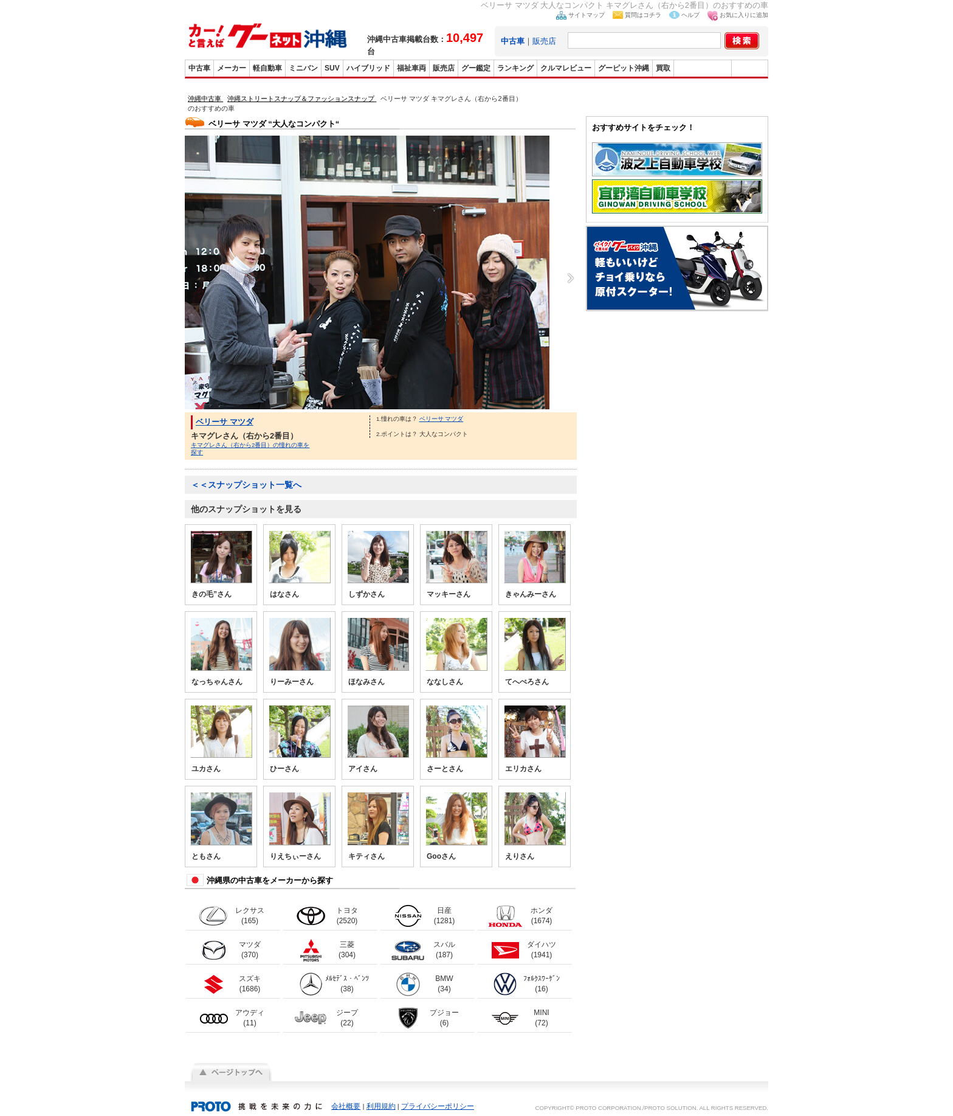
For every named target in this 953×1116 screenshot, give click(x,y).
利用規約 (381, 1106)
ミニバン (303, 68)
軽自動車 (267, 68)
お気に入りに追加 (744, 15)
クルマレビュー (565, 68)
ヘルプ (690, 15)
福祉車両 (411, 68)
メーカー (231, 68)
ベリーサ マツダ (224, 421)
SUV (332, 68)
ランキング (515, 68)
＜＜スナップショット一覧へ (246, 485)
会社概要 (345, 1106)
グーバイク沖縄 (702, 68)
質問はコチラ (643, 15)
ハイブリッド (368, 68)
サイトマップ (586, 15)
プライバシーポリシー (437, 1106)
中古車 (199, 68)
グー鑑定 (475, 68)
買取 (663, 68)
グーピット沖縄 (623, 68)
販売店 (544, 41)
